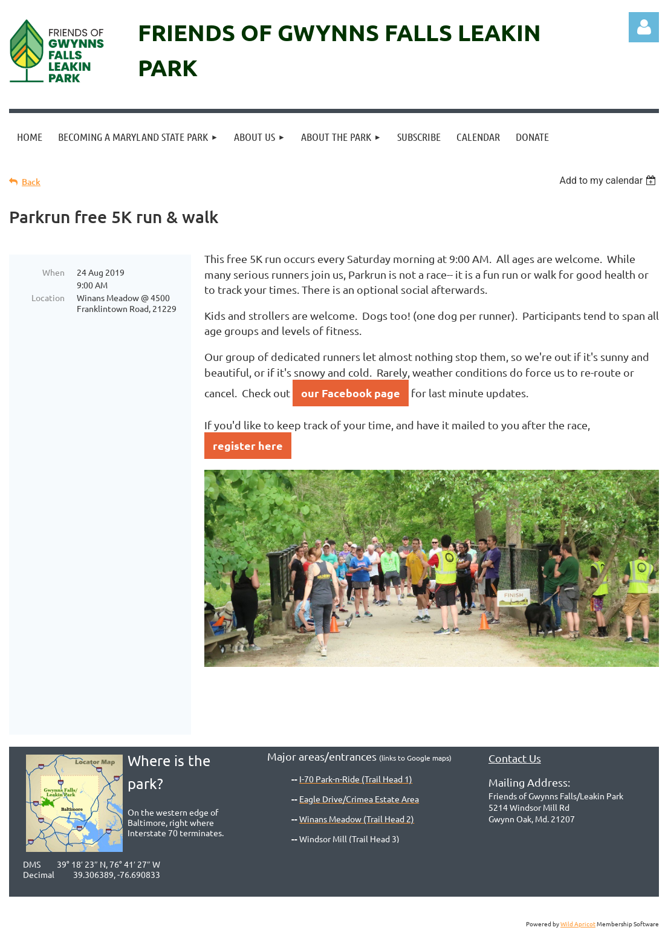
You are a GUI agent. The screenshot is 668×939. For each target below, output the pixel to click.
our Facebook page (350, 393)
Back (31, 181)
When (53, 272)
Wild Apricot (577, 923)
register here (248, 445)
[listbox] (609, 180)
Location (48, 297)
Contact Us (514, 758)
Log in (644, 27)
